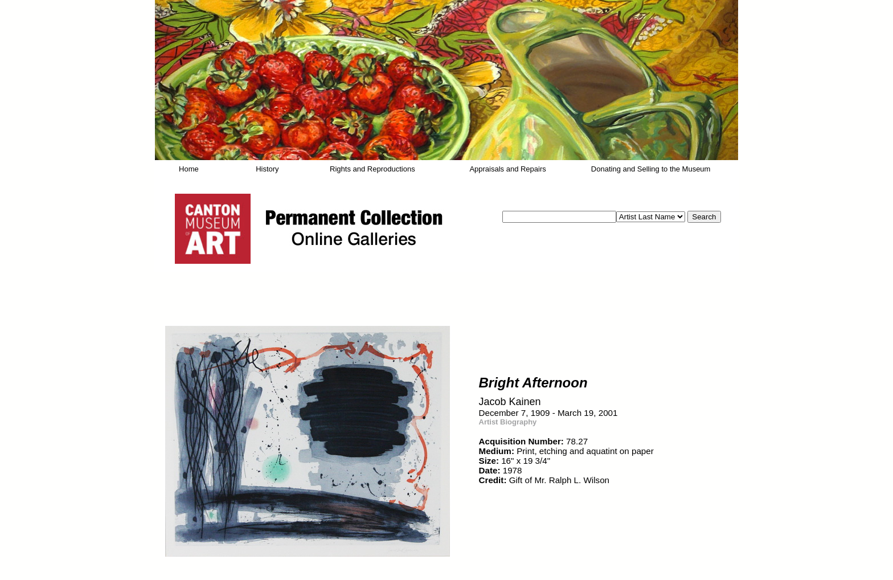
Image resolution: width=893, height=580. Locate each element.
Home (189, 169)
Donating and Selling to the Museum (651, 169)
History (267, 169)
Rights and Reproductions (372, 169)
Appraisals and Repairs (507, 169)
